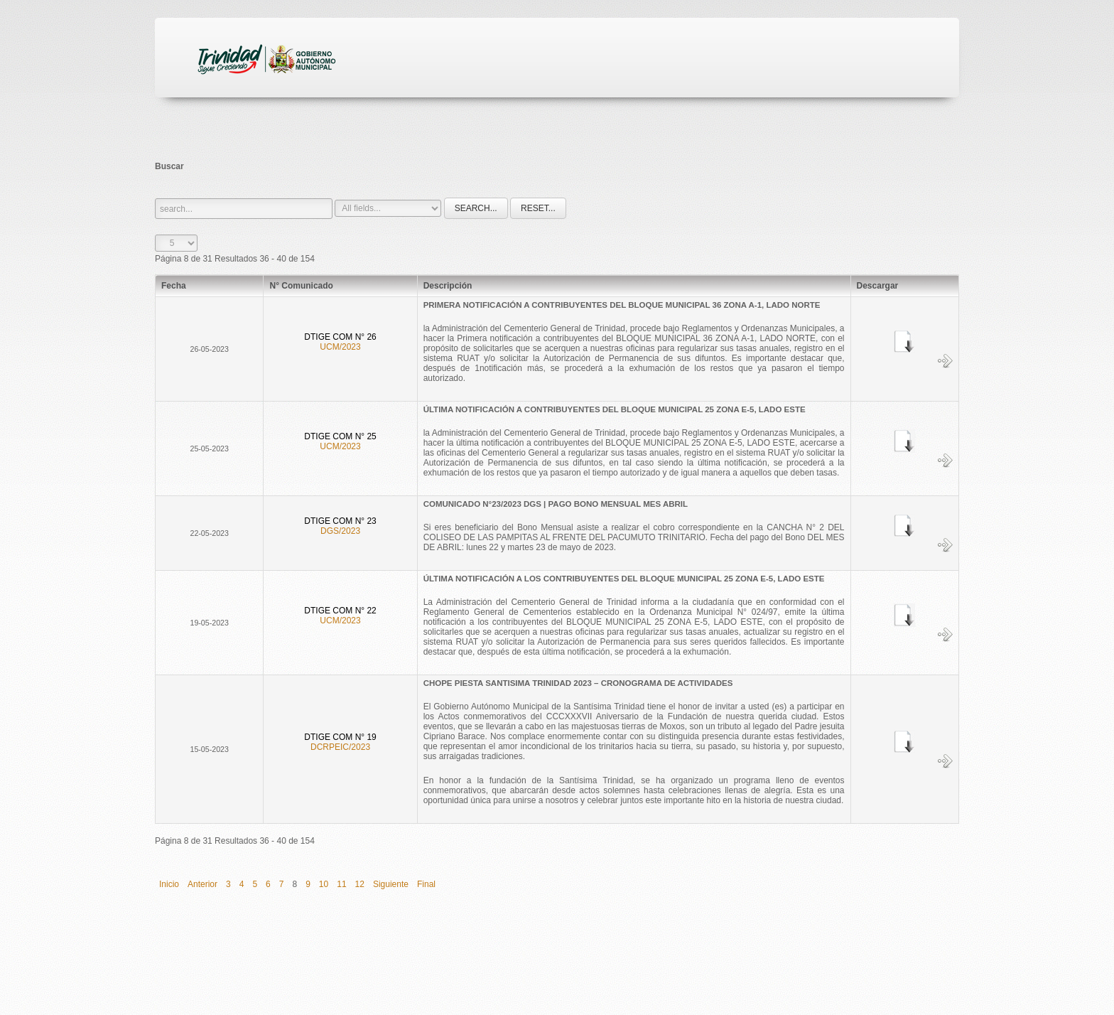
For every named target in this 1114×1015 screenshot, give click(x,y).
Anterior (202, 884)
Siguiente (391, 884)
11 (341, 884)
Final (426, 884)
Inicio (169, 884)
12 (359, 884)
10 (323, 884)
